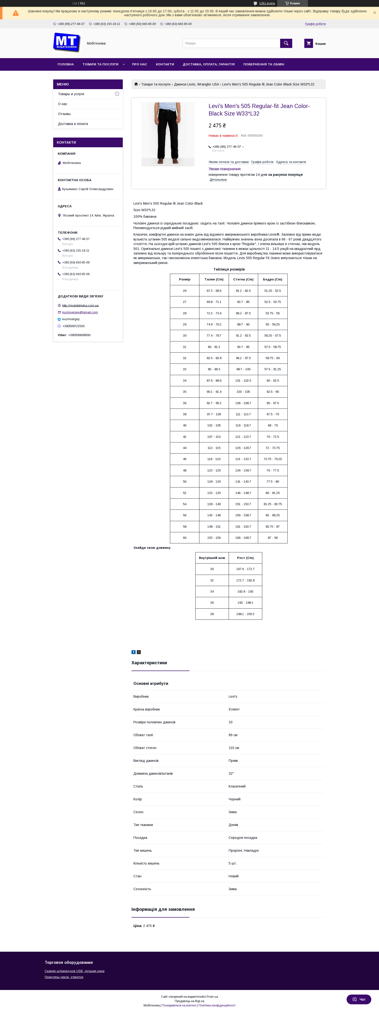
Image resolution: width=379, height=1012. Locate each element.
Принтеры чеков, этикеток (64, 977)
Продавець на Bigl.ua (189, 1001)
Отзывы (64, 114)
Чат (358, 999)
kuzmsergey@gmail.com (80, 312)
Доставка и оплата (73, 124)
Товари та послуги (100, 64)
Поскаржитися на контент (179, 1005)
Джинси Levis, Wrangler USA (196, 84)
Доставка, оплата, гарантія (209, 64)
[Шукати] (286, 43)
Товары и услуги (71, 94)
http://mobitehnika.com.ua (80, 305)
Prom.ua (212, 996)
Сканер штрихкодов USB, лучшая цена (74, 971)
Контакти (165, 64)
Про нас (139, 64)
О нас (62, 104)
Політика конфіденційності (217, 1005)
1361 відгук (267, 3)
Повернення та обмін (263, 64)
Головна (66, 64)
